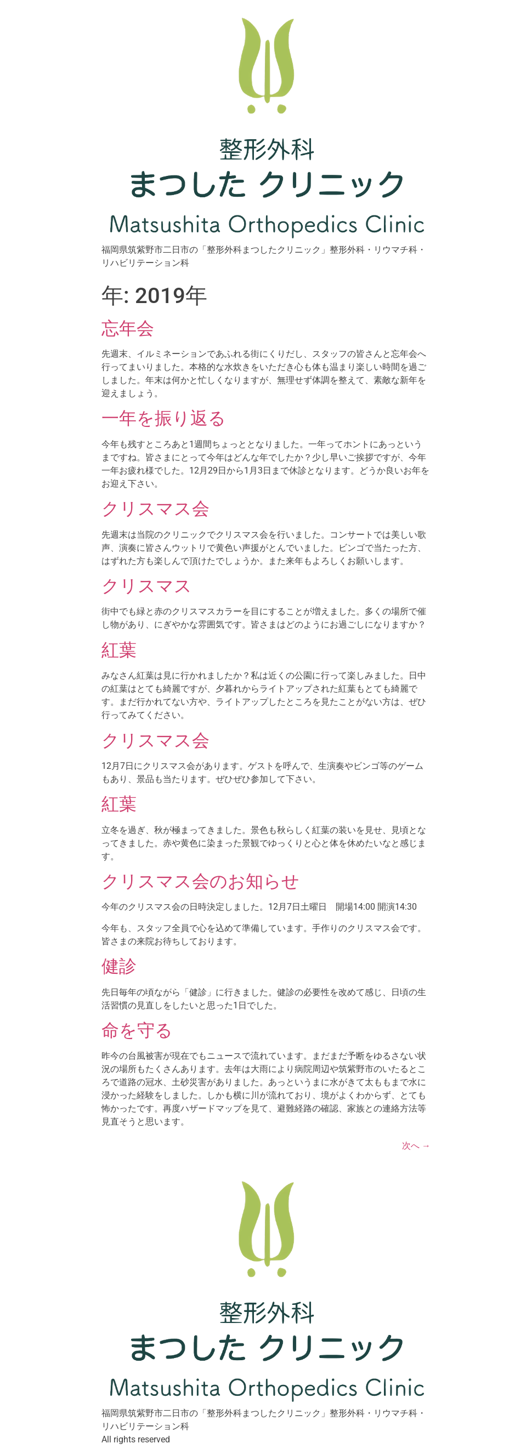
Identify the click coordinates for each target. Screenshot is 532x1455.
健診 (119, 966)
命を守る (137, 1030)
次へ (416, 1145)
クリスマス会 (155, 508)
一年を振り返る (163, 418)
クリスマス (146, 585)
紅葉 (119, 650)
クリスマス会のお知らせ (200, 881)
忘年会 (127, 328)
